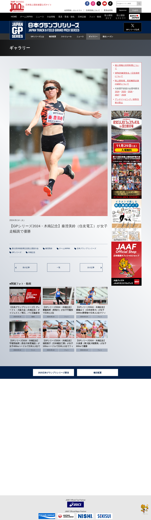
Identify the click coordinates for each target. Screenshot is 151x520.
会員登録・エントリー (73, 10)
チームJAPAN (64, 248)
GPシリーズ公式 (132, 30)
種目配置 (52, 37)
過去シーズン (108, 37)
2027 (117, 95)
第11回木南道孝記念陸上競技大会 (25, 248)
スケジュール (66, 37)
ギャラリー (93, 37)
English (135, 10)
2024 (117, 92)
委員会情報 (108, 10)
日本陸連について (93, 10)
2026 (130, 92)
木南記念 (31, 252)
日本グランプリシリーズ (17, 30)
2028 (123, 95)
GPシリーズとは (37, 37)
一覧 (58, 267)
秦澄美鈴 (48, 248)
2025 (123, 92)
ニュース (80, 37)
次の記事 (90, 267)
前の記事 (26, 267)
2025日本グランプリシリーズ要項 (53, 373)
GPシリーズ (16, 252)
